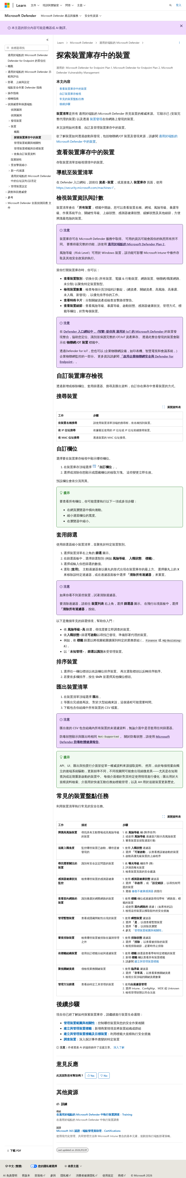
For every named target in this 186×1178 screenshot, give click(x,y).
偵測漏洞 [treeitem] (16, 109)
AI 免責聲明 (10, 1175)
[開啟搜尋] (170, 5)
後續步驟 (64, 104)
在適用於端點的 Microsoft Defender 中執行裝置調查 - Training (94, 1114)
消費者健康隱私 (85, 1175)
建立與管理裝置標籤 (146, 961)
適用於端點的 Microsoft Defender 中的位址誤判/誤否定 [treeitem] (31, 178)
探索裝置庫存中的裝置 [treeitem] (27, 137)
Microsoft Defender (81, 42)
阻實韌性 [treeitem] (16, 159)
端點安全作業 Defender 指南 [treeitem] (25, 87)
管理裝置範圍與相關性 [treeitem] (27, 143)
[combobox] (26, 48)
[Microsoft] (7, 5)
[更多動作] (179, 43)
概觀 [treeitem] (16, 132)
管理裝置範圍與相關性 (79, 1023)
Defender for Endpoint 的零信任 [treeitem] (27, 60)
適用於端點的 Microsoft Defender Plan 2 (136, 244)
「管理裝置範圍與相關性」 (148, 930)
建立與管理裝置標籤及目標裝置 (85, 1034)
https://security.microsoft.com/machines (83, 188)
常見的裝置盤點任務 (71, 99)
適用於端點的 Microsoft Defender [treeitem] (28, 55)
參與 (53, 1175)
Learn (60, 42)
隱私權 (64, 1175)
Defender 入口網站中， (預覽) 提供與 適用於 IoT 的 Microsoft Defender (114, 331)
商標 (120, 1175)
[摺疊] (47, 39)
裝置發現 (96, 119)
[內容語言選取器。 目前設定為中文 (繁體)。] (13, 1166)
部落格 (39, 1175)
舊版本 (26, 1175)
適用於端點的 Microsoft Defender (119, 42)
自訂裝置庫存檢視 (70, 93)
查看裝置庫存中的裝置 (73, 88)
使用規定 (107, 1175)
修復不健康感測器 (142, 891)
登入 (178, 5)
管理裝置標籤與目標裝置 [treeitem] (29, 148)
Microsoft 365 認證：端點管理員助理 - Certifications (88, 1131)
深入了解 (119, 1047)
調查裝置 (70, 1039)
